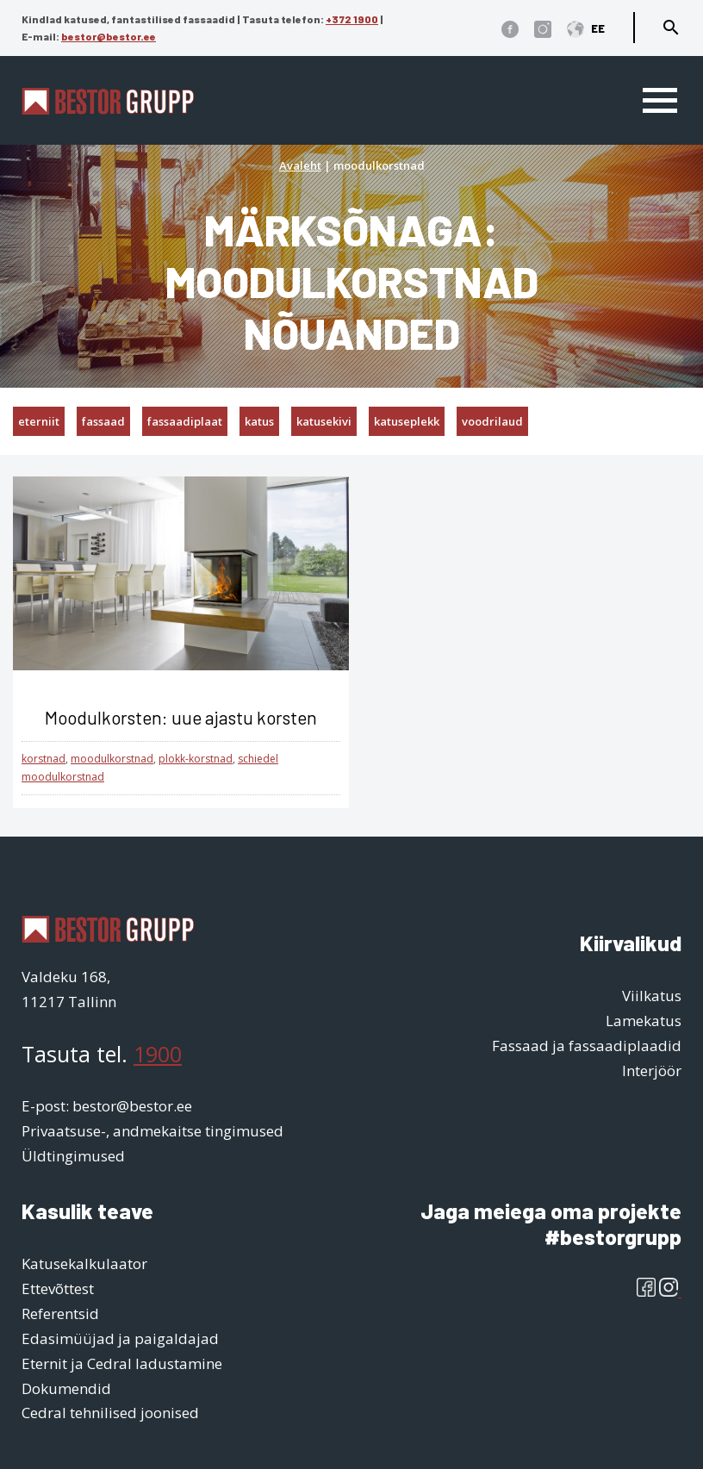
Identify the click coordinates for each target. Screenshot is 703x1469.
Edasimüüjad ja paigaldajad (120, 1338)
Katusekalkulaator (84, 1263)
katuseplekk (406, 421)
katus (259, 421)
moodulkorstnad (112, 758)
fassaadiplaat (184, 421)
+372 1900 (352, 19)
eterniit (38, 421)
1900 (158, 1053)
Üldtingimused (73, 1156)
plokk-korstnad (196, 758)
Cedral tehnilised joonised (110, 1412)
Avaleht (300, 165)
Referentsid (60, 1313)
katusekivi (324, 421)
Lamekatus (643, 1020)
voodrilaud (492, 421)
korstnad (43, 758)
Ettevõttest (58, 1288)
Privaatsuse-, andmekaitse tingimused (152, 1131)
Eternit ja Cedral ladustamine (122, 1363)
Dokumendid (66, 1388)
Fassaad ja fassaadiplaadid (586, 1045)
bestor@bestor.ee (108, 36)
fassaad (103, 421)
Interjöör (651, 1070)
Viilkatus (651, 995)
